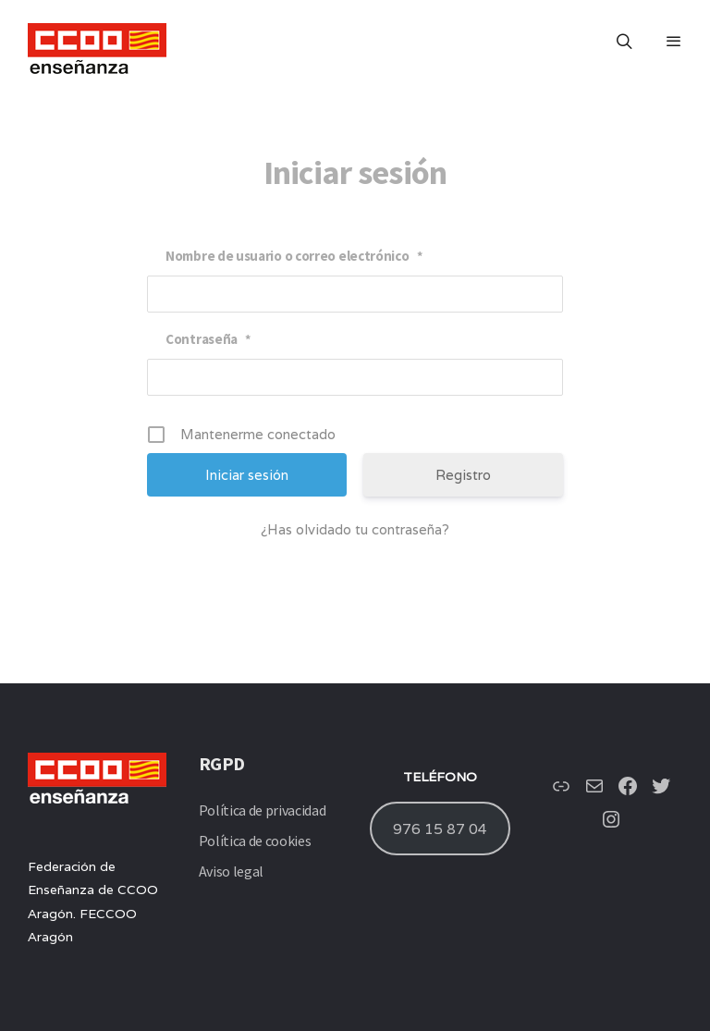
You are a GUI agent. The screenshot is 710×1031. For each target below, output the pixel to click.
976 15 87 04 (440, 828)
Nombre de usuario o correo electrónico (293, 255)
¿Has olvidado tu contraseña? (355, 529)
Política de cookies (255, 840)
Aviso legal (231, 871)
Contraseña (208, 339)
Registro (463, 475)
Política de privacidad (262, 810)
